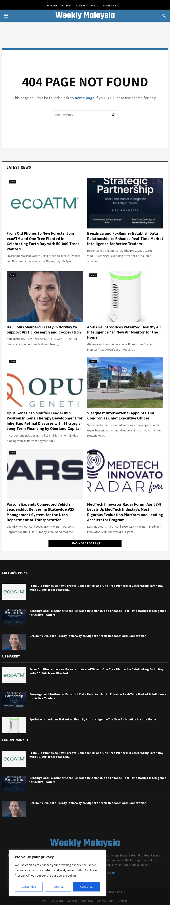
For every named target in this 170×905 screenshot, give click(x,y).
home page (85, 97)
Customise (29, 887)
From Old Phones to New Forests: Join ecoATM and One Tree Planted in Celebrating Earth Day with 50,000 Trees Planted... (43, 241)
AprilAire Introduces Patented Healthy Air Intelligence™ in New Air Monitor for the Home (124, 332)
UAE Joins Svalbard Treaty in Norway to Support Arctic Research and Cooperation (44, 329)
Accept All (86, 887)
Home (43, 900)
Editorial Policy (110, 5)
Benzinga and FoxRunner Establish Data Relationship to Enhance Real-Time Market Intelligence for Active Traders (125, 238)
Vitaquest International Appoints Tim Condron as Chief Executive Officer (120, 415)
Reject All (58, 887)
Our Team (66, 5)
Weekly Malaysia (85, 15)
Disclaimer (51, 5)
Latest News (19, 167)
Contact (94, 5)
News (12, 181)
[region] (57, 873)
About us (81, 5)
